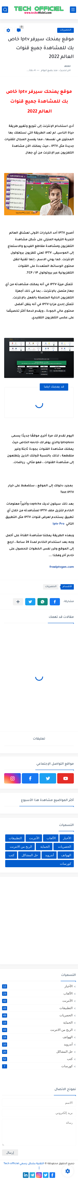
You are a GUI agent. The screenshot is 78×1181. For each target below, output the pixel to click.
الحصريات (65, 30)
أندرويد (49, 855)
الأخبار (67, 838)
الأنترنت (34, 838)
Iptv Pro (59, 524)
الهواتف (66, 855)
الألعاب (51, 838)
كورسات (65, 863)
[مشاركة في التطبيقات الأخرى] (18, 601)
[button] (55, 601)
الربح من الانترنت (21, 846)
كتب (11, 855)
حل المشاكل (30, 855)
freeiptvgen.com (62, 567)
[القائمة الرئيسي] (73, 9)
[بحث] (5, 9)
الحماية (45, 846)
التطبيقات (15, 838)
